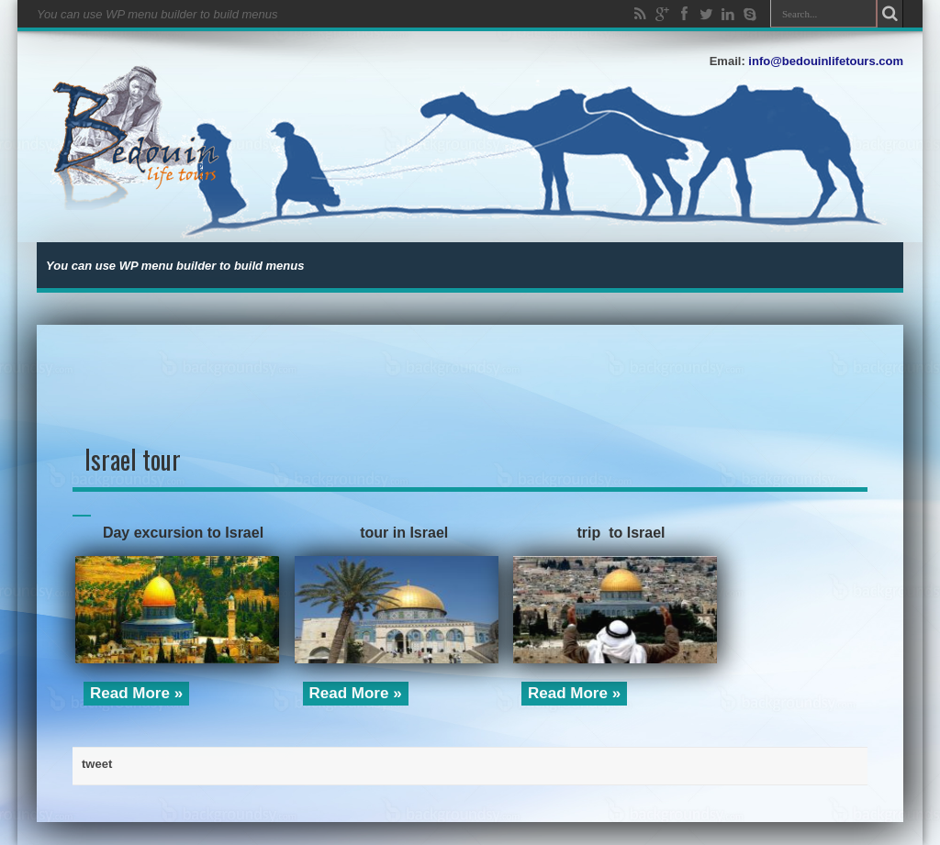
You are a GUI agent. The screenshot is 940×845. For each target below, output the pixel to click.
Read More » (136, 693)
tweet (97, 764)
